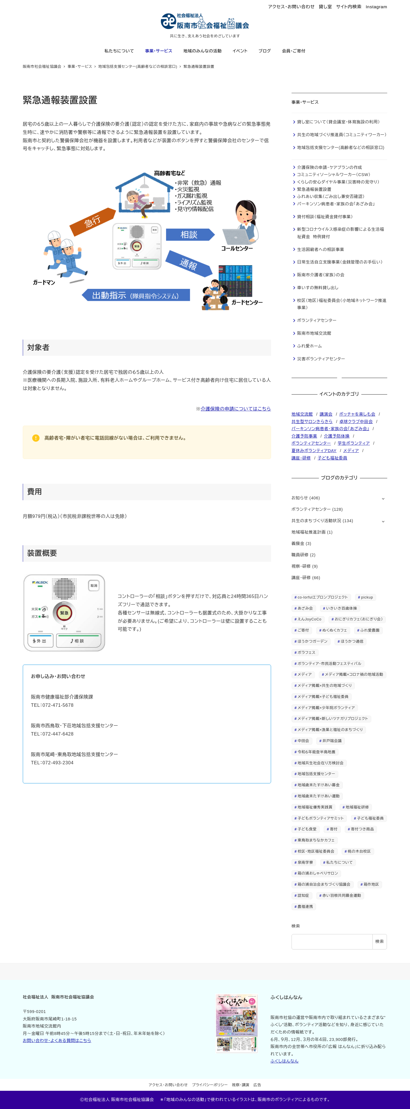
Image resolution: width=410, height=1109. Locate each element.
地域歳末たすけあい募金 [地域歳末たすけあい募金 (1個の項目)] (319, 785)
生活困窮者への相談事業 (320, 249)
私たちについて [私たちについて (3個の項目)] (339, 862)
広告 (257, 1085)
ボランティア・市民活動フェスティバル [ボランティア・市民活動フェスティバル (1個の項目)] (329, 663)
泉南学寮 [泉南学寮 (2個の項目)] (305, 862)
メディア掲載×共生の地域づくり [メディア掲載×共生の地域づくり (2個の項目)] (325, 685)
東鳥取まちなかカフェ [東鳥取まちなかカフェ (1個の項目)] (316, 840)
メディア (351, 450)
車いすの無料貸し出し (318, 287)
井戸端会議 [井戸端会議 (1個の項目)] (332, 741)
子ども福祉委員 (332, 458)
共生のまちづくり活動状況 (316, 520)
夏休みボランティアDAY (314, 450)
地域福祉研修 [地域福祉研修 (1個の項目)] (357, 807)
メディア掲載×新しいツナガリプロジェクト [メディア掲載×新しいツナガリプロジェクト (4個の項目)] (333, 718)
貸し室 (325, 6)
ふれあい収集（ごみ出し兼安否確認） (331, 196)
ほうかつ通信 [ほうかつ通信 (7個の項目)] (352, 641)
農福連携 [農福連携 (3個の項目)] (305, 906)
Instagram (377, 6)
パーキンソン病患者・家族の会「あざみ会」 (336, 204)
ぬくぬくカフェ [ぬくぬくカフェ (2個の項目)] (334, 630)
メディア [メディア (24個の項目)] (305, 674)
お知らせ (300, 498)
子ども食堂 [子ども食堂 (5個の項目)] (307, 829)
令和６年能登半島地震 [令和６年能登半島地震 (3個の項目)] (316, 752)
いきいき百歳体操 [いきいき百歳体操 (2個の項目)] (341, 608)
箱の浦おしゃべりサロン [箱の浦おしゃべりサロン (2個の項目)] (318, 873)
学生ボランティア (354, 443)
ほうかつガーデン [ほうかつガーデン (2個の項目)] (312, 641)
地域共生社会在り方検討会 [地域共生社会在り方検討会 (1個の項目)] (321, 763)
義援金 (298, 543)
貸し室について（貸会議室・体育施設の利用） (338, 122)
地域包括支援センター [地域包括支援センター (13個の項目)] (316, 774)
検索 (296, 926)
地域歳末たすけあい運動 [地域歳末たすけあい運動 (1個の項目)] (319, 796)
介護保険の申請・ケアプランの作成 (329, 167)
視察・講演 (241, 1085)
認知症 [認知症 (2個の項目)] (303, 895)
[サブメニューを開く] (383, 498)
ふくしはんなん (284, 1061)
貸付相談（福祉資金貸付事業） (325, 217)
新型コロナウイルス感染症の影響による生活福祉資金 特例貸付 (340, 233)
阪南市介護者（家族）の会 (321, 275)
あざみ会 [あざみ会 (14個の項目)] (305, 608)
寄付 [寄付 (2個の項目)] (334, 829)
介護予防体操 (337, 436)
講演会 (326, 414)
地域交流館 (302, 414)
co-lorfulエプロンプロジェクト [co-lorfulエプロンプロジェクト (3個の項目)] (323, 597)
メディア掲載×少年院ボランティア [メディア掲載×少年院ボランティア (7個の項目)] (326, 708)
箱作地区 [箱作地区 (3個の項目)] (371, 884)
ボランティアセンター (317, 320)
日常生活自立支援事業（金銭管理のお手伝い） (340, 262)
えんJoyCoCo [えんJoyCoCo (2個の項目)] (309, 619)
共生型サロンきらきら (312, 421)
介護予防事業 (304, 436)
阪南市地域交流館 (314, 333)
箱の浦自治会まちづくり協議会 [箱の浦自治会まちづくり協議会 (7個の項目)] (324, 884)
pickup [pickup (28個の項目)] (367, 597)
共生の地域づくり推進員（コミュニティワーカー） (342, 134)
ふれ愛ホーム (309, 346)
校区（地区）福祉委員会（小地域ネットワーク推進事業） (342, 304)
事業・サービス (305, 102)
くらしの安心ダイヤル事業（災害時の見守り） (338, 182)
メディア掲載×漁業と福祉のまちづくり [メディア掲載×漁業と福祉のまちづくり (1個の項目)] (330, 730)
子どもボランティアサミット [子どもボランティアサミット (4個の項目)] (321, 818)
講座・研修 (301, 458)
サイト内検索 (349, 6)
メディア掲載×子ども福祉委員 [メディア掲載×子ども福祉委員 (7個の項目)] (323, 697)
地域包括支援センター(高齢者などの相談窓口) (340, 147)
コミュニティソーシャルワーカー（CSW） (334, 174)
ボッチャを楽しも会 (357, 414)
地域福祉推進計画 (309, 532)
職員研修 (300, 555)
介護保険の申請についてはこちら (236, 409)
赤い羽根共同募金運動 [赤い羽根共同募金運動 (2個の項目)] (342, 895)
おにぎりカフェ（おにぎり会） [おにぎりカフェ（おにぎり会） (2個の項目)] (359, 619)
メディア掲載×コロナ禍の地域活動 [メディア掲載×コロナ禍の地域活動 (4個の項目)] (354, 674)
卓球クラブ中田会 (356, 421)
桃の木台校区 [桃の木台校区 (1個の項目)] (359, 851)
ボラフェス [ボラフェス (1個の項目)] (306, 652)
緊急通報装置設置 (314, 189)
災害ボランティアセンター (321, 359)
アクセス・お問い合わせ (291, 6)
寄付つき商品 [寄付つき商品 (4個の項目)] (362, 829)
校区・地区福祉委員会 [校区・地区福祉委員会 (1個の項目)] (316, 851)
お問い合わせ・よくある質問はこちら (57, 1040)
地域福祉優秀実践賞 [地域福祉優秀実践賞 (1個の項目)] (315, 807)
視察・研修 (301, 566)
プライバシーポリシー (210, 1085)
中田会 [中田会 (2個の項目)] (303, 741)
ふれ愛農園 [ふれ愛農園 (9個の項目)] (370, 630)
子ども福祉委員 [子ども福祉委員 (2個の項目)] (370, 818)
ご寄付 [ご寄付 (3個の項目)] (303, 630)
